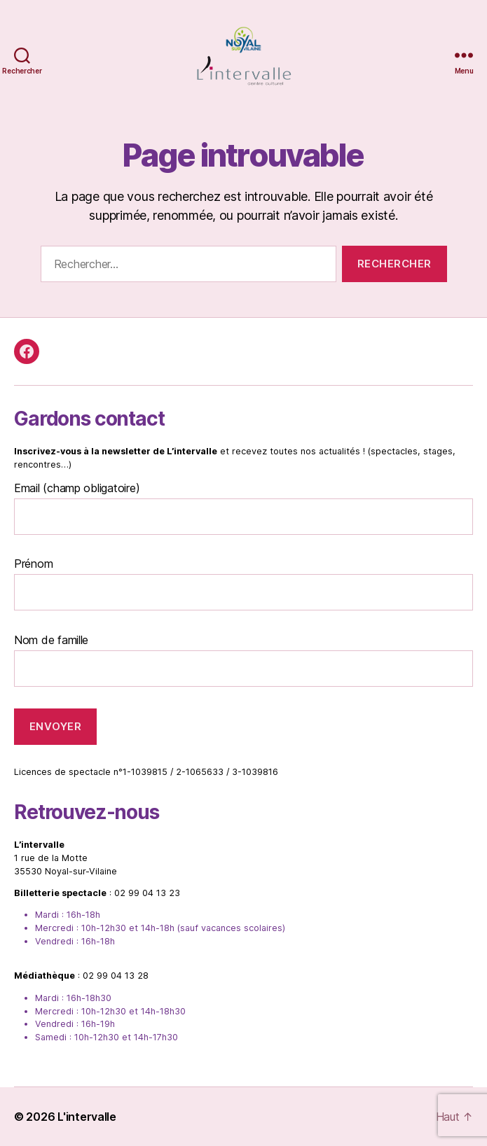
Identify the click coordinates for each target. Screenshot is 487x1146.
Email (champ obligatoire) (76, 488)
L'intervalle (86, 1117)
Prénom (33, 564)
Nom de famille (51, 640)
